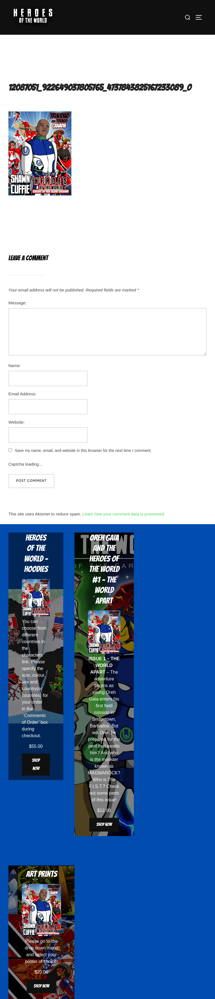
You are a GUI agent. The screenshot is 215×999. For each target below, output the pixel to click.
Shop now (36, 764)
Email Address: (22, 393)
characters (32, 655)
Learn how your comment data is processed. (123, 514)
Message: (17, 302)
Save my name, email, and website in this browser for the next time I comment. (83, 450)
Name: (14, 365)
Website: (16, 422)
